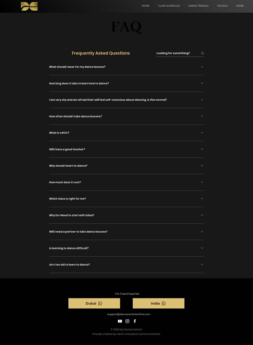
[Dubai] (94, 303)
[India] (158, 303)
